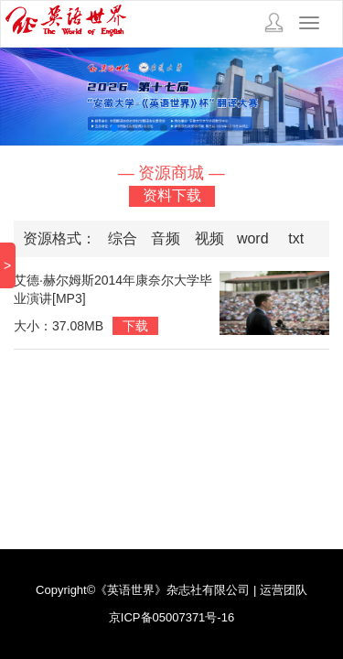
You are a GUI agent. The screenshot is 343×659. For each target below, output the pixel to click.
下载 (135, 326)
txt (296, 238)
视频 (209, 238)
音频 (165, 238)
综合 (122, 238)
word (253, 238)
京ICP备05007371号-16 (171, 617)
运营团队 (283, 590)
